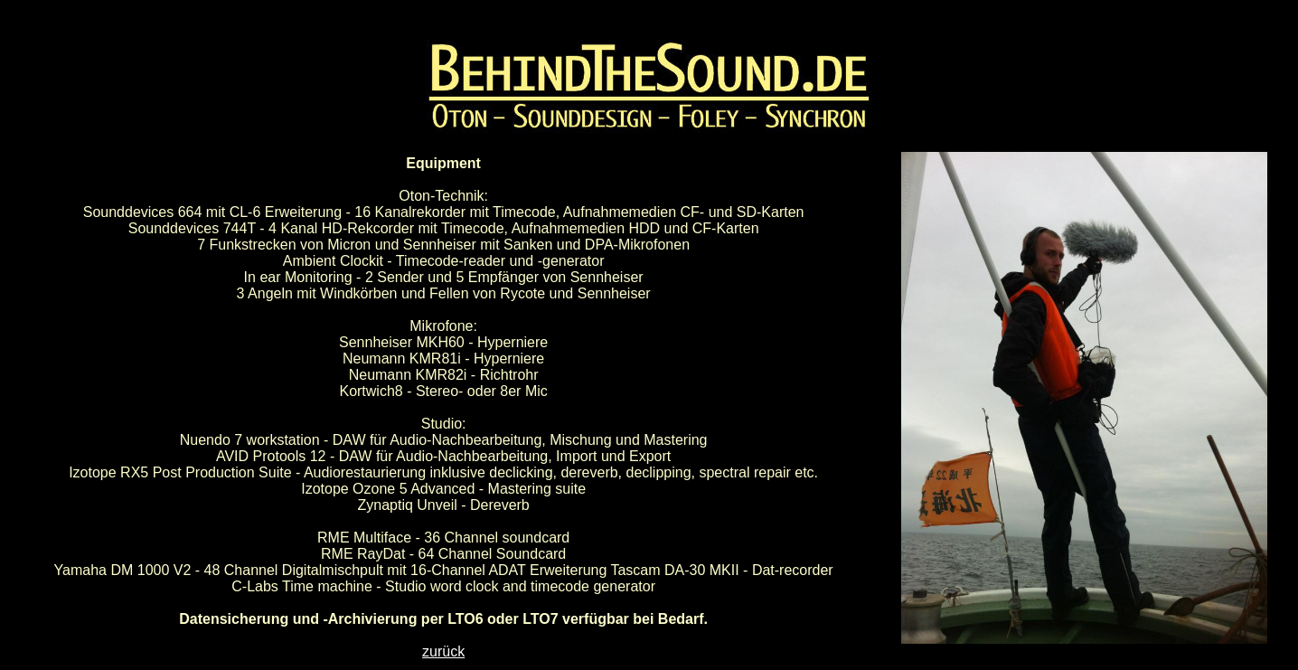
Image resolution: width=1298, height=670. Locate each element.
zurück (443, 651)
